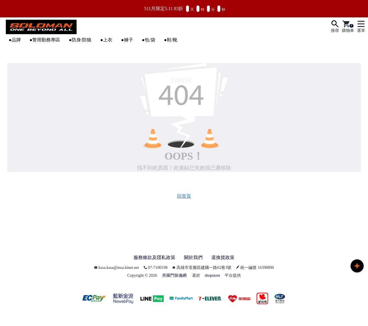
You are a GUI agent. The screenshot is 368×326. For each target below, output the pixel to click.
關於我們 (193, 257)
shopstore (212, 275)
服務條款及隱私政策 (154, 257)
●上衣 (106, 39)
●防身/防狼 (80, 39)
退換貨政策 (222, 257)
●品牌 (15, 39)
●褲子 (127, 39)
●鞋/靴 (170, 39)
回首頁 (184, 196)
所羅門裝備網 (174, 275)
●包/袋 (148, 39)
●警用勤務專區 (45, 39)
